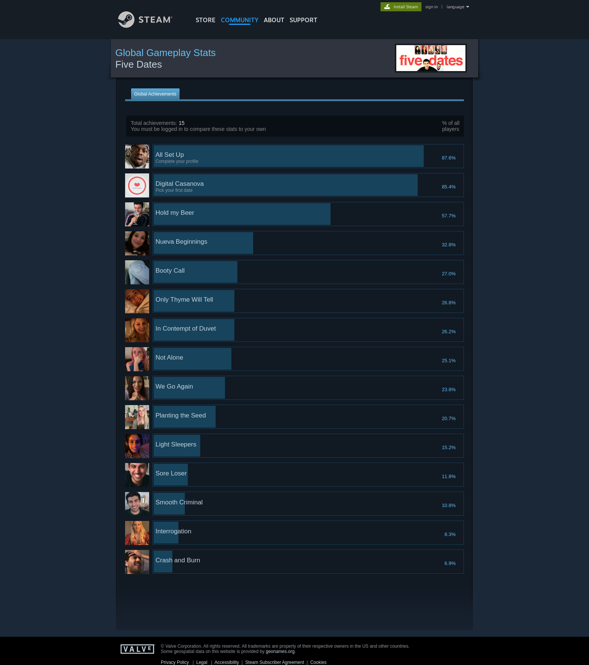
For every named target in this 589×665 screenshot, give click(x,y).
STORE (206, 20)
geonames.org (280, 651)
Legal (201, 662)
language (455, 6)
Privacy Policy (175, 662)
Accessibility (226, 662)
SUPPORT (303, 20)
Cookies (318, 662)
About (274, 20)
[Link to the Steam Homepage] (151, 26)
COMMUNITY (239, 20)
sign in (431, 6)
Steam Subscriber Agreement (274, 662)
